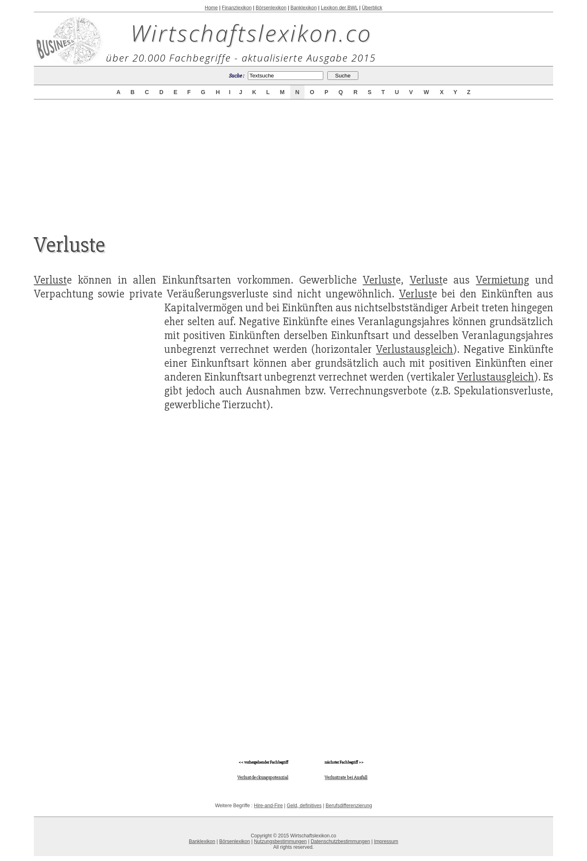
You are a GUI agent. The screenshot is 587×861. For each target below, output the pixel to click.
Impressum (386, 841)
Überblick (372, 8)
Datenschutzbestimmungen (340, 841)
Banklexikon (303, 8)
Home (211, 8)
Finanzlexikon (237, 8)
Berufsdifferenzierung (349, 805)
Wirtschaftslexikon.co (251, 32)
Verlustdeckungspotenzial (262, 778)
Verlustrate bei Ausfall (345, 778)
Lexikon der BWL (339, 8)
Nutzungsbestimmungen (280, 841)
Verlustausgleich (414, 349)
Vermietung (502, 280)
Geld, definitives (304, 805)
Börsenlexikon (271, 8)
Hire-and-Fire (268, 805)
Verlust (50, 280)
